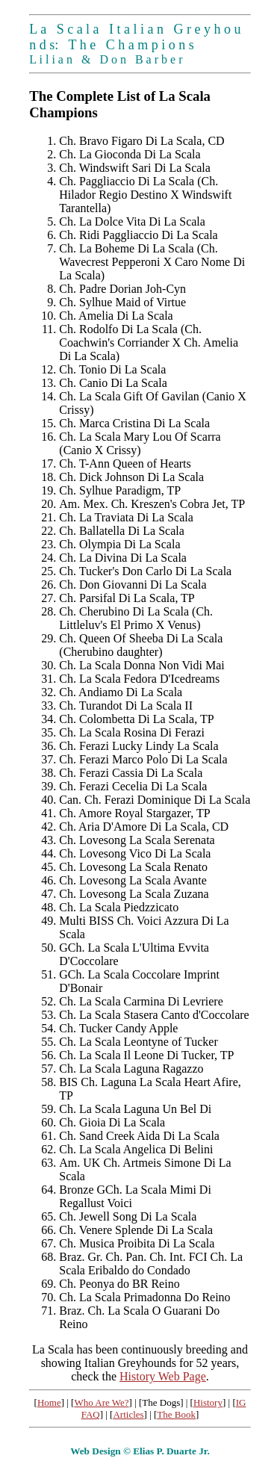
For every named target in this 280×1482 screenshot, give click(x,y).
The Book (176, 1414)
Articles (128, 1414)
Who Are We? (101, 1402)
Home (49, 1402)
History (208, 1402)
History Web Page (162, 1376)
